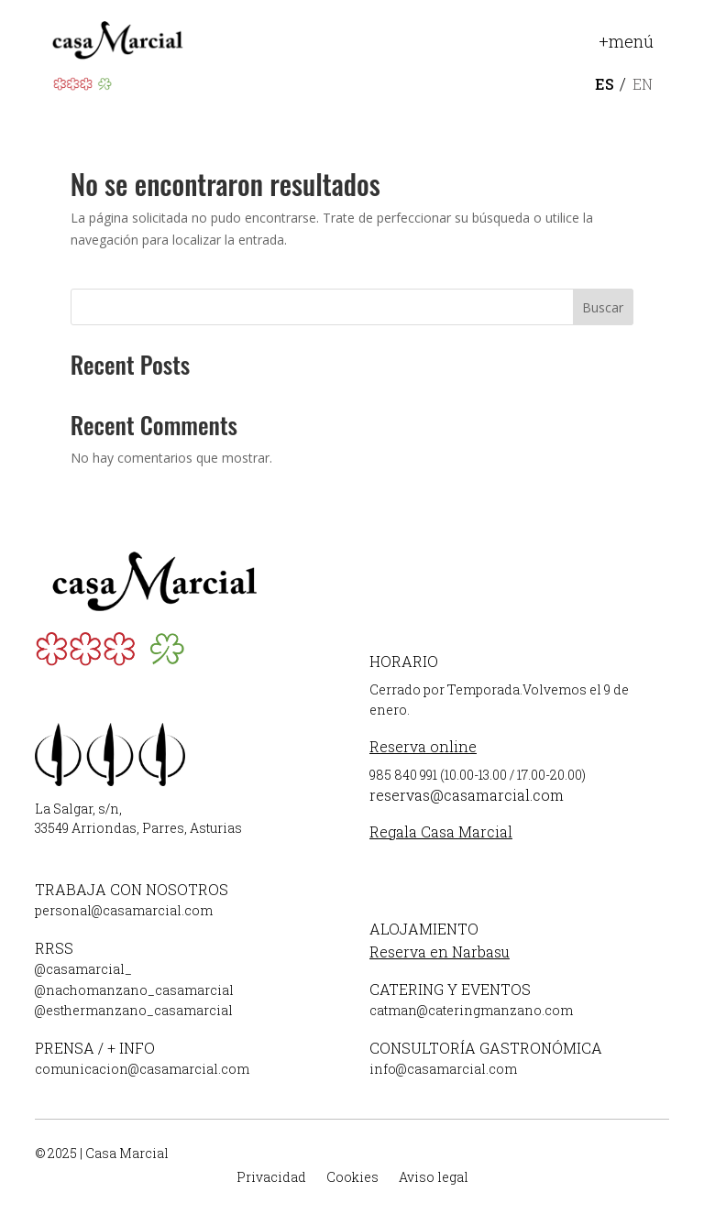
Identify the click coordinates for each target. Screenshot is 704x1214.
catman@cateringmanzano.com (471, 1010)
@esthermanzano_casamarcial (134, 1010)
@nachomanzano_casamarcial (134, 990)
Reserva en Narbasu (439, 951)
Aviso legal (433, 1178)
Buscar (602, 307)
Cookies (352, 1178)
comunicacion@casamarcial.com (142, 1068)
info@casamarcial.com (443, 1068)
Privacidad (271, 1178)
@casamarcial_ (83, 969)
